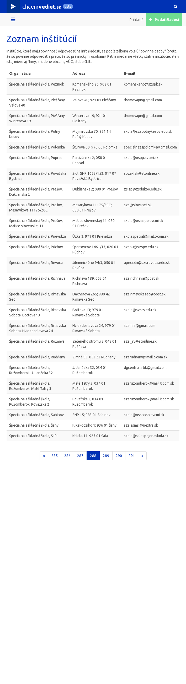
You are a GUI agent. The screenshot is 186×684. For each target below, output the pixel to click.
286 (67, 456)
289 (106, 456)
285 (54, 456)
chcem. (41, 6)
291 (132, 456)
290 (119, 456)
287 (80, 456)
